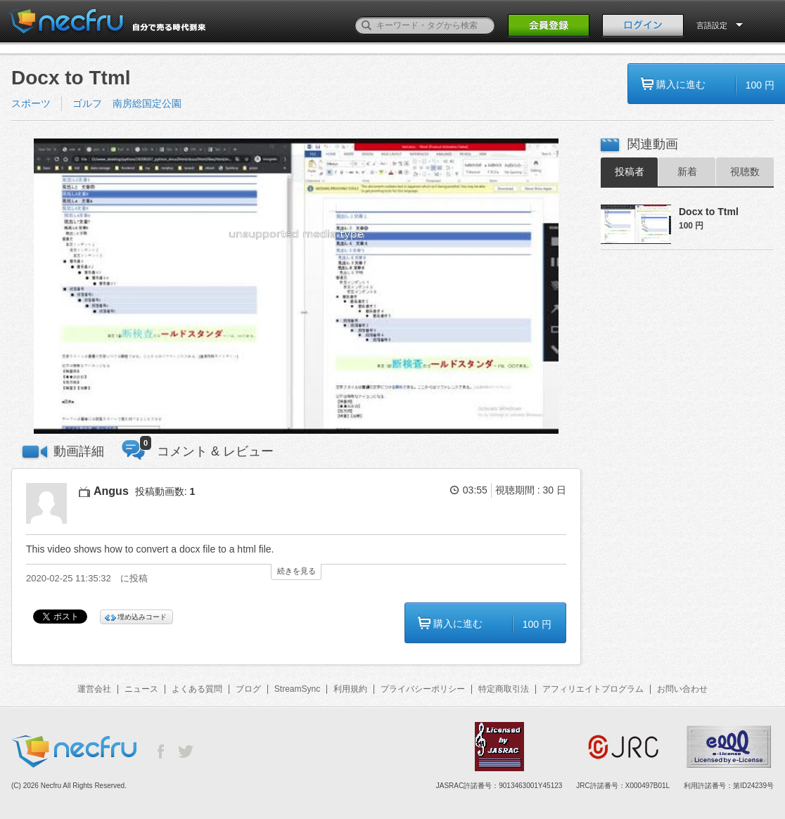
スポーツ (31, 103)
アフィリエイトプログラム (593, 689)
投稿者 (629, 171)
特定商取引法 (503, 689)
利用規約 (350, 689)
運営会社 (94, 689)
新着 (687, 171)
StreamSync (297, 689)
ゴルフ (87, 103)
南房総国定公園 (147, 103)
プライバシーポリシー (423, 689)
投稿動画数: (165, 491)
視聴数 (745, 171)
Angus (111, 491)
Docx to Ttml (709, 211)
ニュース (141, 689)
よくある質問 (197, 689)
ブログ (248, 689)
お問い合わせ (682, 689)
